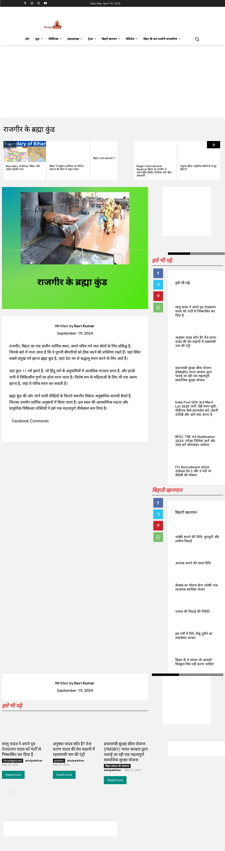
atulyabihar (33, 760)
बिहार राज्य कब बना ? (104, 158)
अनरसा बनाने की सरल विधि (193, 563)
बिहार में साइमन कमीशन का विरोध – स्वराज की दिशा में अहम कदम (67, 167)
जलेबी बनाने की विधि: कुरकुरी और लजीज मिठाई (197, 539)
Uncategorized (12, 760)
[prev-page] (10, 144)
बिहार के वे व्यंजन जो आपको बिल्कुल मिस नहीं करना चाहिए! (194, 662)
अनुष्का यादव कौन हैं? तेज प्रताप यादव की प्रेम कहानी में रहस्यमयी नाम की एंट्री (195, 341)
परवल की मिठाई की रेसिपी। (192, 611)
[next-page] (213, 144)
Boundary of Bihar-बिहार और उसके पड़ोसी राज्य (23, 167)
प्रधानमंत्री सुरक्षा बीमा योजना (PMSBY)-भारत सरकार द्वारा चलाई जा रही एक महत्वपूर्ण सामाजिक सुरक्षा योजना (193, 374)
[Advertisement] (146, 20)
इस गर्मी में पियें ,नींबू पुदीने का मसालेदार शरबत (194, 635)
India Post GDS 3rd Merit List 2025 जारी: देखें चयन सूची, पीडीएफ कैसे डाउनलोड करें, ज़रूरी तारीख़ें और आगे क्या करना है (196, 408)
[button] (197, 39)
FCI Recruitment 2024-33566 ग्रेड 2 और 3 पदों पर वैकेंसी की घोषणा (193, 471)
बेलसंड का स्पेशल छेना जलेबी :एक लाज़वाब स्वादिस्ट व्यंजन (196, 587)
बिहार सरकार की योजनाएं (117, 766)
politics (59, 760)
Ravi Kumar (84, 326)
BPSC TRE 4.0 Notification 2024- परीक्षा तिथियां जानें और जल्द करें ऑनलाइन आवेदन (195, 440)
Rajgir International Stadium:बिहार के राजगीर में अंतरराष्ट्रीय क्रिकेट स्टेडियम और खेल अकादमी (154, 170)
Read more (13, 775)
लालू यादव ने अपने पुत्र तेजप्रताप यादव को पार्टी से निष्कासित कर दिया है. (195, 311)
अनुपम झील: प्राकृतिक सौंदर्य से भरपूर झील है (198, 167)
